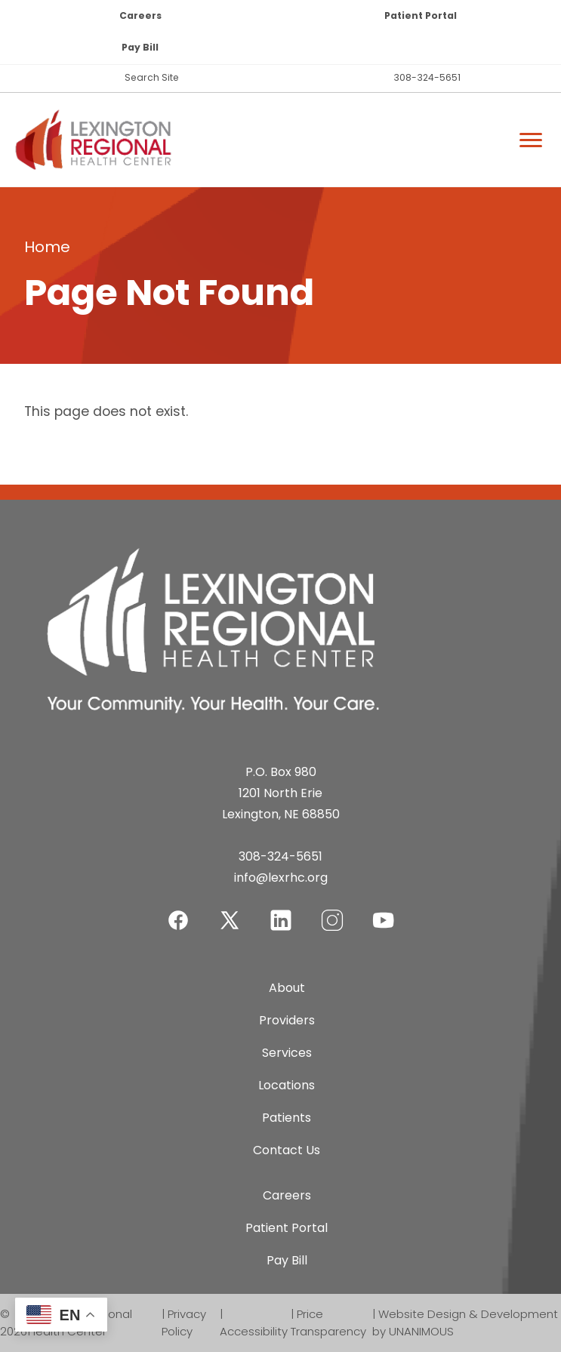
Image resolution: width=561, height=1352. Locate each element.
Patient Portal (420, 15)
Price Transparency (328, 1322)
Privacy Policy (184, 1322)
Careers (140, 15)
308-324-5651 (427, 77)
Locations (286, 1085)
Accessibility (254, 1331)
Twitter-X (229, 920)
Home (47, 246)
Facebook (178, 910)
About (287, 987)
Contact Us (286, 1150)
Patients (286, 1117)
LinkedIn (281, 910)
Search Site (152, 77)
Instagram (332, 910)
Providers (287, 1020)
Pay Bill (140, 47)
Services (287, 1052)
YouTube (383, 910)
